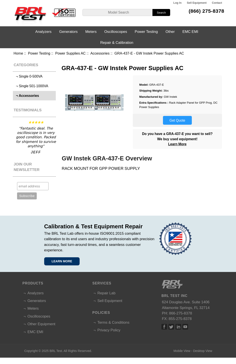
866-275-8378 (180, 313)
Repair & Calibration (116, 43)
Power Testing (39, 53)
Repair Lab (106, 293)
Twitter (171, 327)
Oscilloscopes (115, 32)
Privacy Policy (108, 330)
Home (18, 53)
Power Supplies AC (70, 53)
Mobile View (181, 351)
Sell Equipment (196, 2)
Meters (91, 32)
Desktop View (202, 351)
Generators (68, 32)
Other (170, 32)
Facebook (164, 327)
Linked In (178, 327)
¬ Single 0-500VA (28, 76)
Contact (217, 2)
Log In (177, 2)
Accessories (100, 53)
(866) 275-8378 (206, 11)
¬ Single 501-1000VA (31, 86)
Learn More (177, 144)
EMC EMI (190, 32)
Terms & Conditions (113, 322)
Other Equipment (41, 324)
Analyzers (43, 32)
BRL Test (55, 351)
